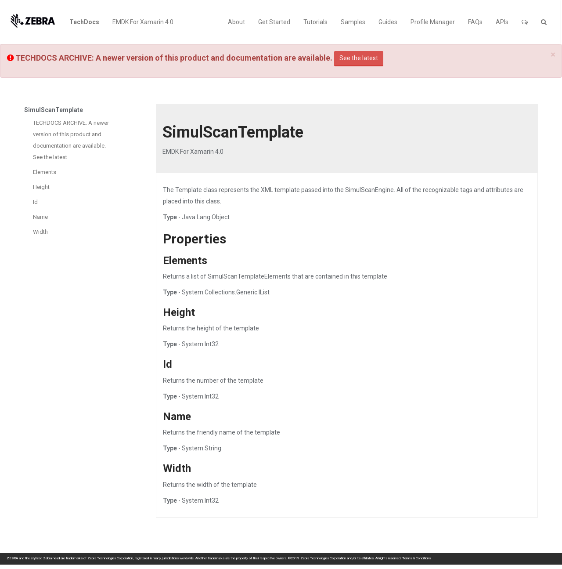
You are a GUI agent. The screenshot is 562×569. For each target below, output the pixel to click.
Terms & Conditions (416, 558)
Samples (353, 21)
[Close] (553, 54)
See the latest (358, 58)
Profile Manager (433, 21)
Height (41, 187)
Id (35, 202)
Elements (44, 172)
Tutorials (315, 21)
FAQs (475, 21)
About (236, 21)
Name (40, 217)
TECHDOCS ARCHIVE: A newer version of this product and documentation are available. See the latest (71, 140)
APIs (502, 21)
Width (40, 231)
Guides (387, 21)
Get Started (274, 21)
